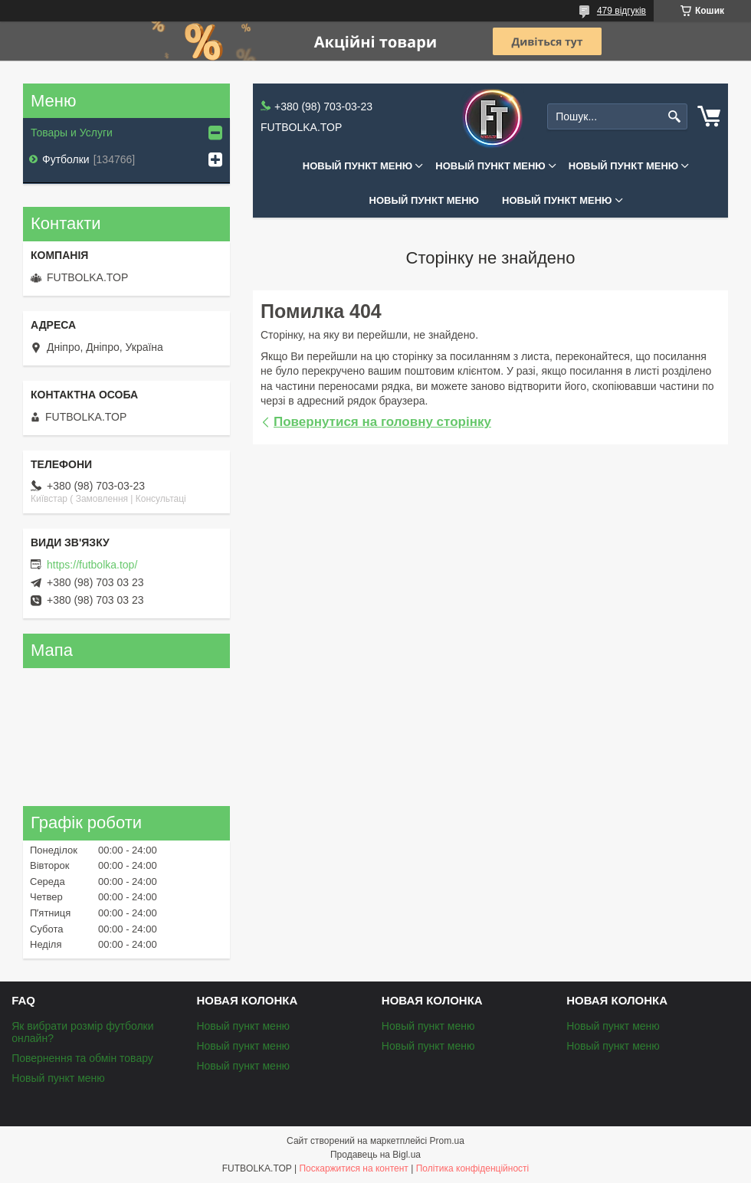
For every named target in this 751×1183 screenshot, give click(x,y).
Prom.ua (447, 1140)
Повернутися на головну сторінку (382, 422)
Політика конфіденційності (473, 1168)
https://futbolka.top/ (92, 565)
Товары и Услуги (72, 132)
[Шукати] (674, 117)
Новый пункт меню (358, 166)
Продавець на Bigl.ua (375, 1154)
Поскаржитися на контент (353, 1168)
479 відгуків (621, 10)
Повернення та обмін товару (82, 1058)
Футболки (66, 159)
